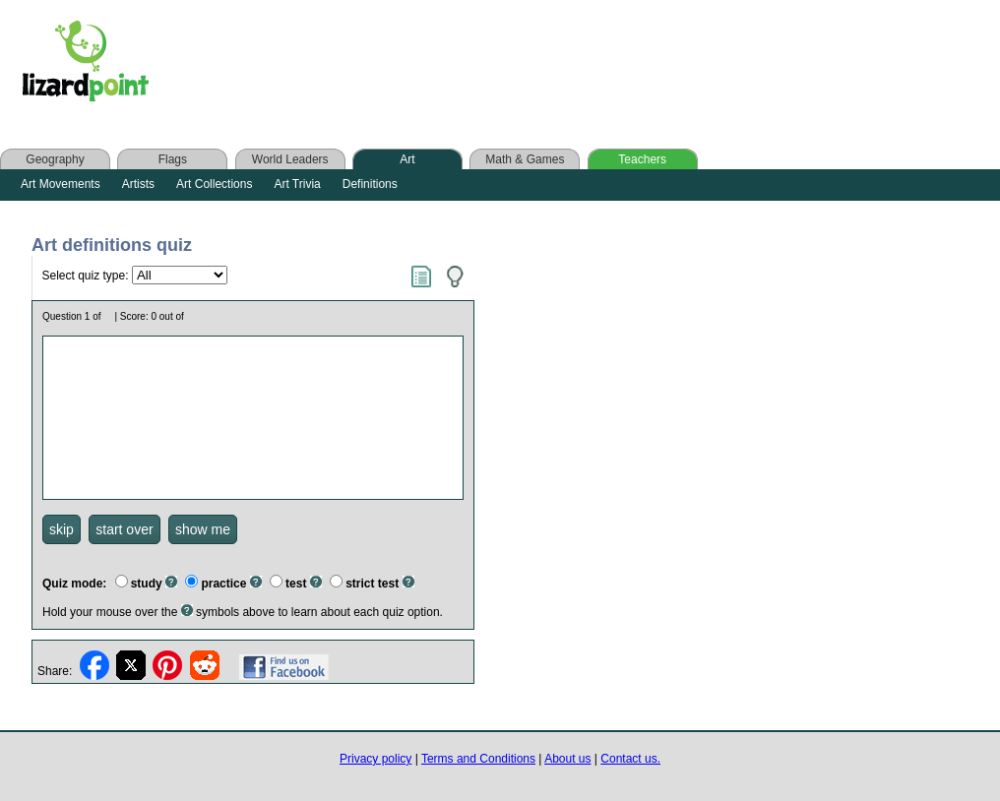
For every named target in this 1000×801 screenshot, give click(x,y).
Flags (172, 159)
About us (567, 759)
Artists (138, 184)
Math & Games (524, 159)
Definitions (370, 184)
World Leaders (290, 159)
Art (407, 159)
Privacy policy (375, 759)
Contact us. (630, 759)
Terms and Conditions (478, 759)
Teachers (642, 159)
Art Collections (214, 184)
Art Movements (60, 184)
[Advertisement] (559, 66)
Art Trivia (297, 184)
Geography (55, 159)
